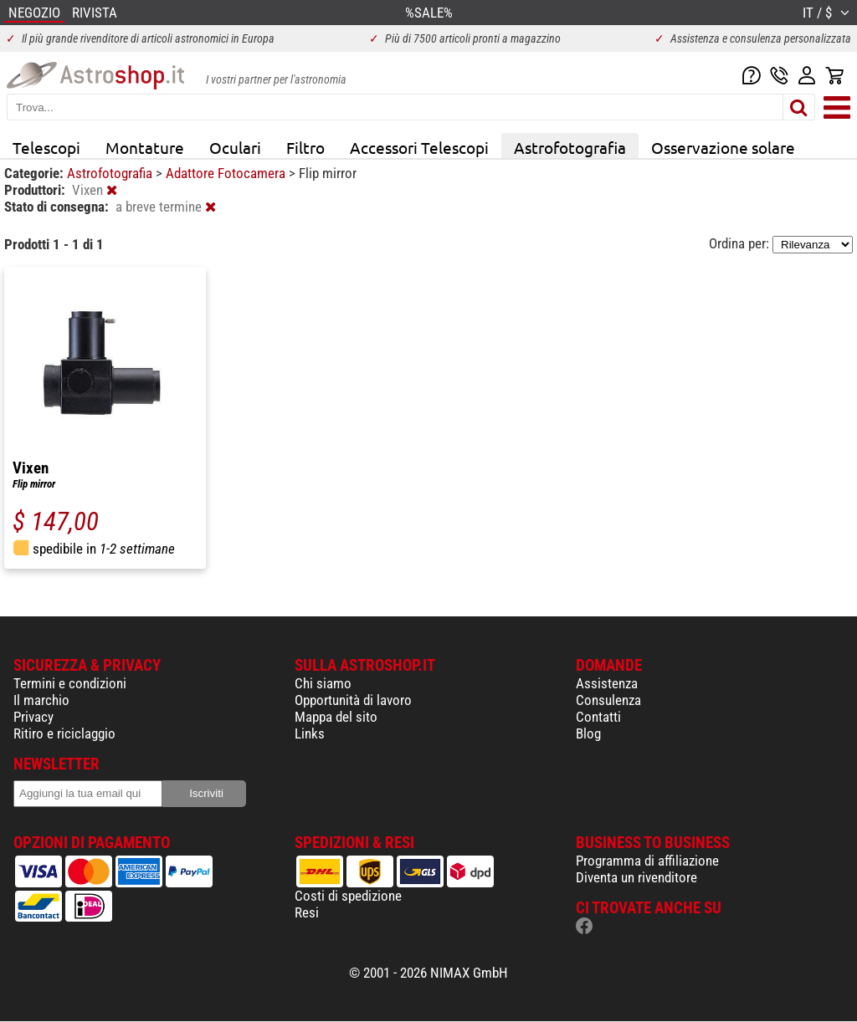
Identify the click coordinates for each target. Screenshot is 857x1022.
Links (310, 733)
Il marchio (41, 700)
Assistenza (607, 683)
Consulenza (608, 700)
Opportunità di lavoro (353, 700)
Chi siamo (323, 683)
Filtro (305, 147)
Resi (307, 912)
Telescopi (46, 147)
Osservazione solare (723, 147)
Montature (144, 147)
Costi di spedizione (348, 895)
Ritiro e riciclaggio (64, 733)
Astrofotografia (570, 147)
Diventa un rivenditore (636, 877)
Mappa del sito (336, 716)
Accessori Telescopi (419, 147)
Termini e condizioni (69, 683)
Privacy (33, 716)
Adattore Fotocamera (227, 173)
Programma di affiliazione (647, 860)
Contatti (598, 716)
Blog (588, 733)
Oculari (235, 147)
